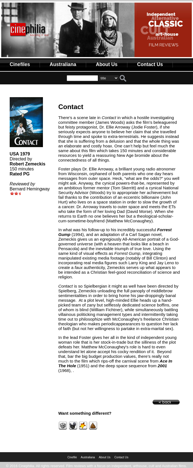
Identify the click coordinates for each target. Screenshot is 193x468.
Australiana (63, 64)
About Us (106, 64)
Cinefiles (20, 64)
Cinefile (72, 457)
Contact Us (150, 64)
